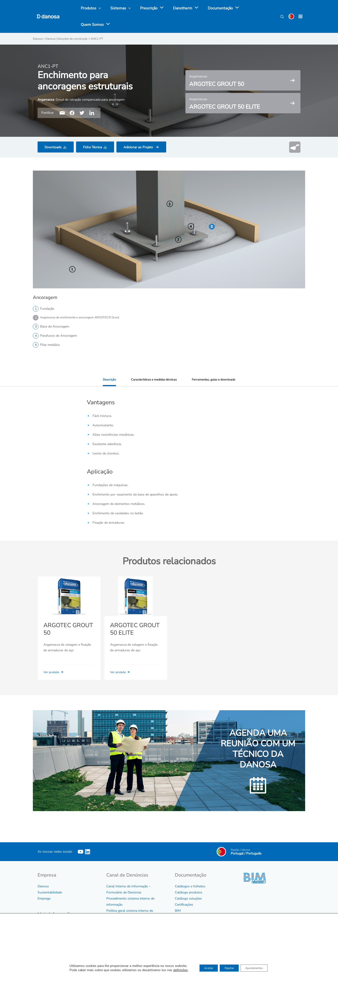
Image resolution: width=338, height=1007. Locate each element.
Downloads (53, 147)
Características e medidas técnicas (152, 380)
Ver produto (55, 672)
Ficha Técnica (92, 147)
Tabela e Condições (189, 916)
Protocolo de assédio (121, 922)
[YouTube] (80, 851)
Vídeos (180, 922)
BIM (178, 910)
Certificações (184, 904)
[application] (156, 8)
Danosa (43, 886)
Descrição (106, 380)
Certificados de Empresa (55, 943)
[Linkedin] (87, 851)
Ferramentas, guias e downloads (215, 380)
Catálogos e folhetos (190, 886)
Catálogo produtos (188, 892)
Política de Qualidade (53, 949)
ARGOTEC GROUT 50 (66, 629)
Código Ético (47, 925)
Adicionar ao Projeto (138, 147)
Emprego (44, 898)
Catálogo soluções (188, 898)
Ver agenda (272, 956)
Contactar (182, 977)
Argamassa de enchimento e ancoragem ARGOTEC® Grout (83, 317)
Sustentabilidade (50, 892)
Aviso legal (46, 955)
